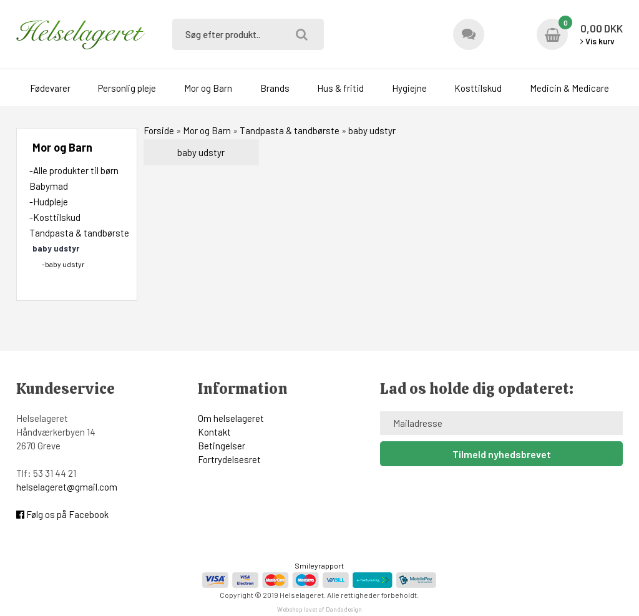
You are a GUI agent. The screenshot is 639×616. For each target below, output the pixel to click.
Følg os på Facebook (62, 514)
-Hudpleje (48, 201)
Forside (159, 130)
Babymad (48, 186)
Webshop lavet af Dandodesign (319, 609)
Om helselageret (231, 418)
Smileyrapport (319, 565)
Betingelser (221, 445)
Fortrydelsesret (229, 459)
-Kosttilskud (54, 217)
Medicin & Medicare (569, 88)
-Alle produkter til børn (74, 170)
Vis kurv (597, 41)
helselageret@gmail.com (66, 486)
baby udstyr (201, 152)
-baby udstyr (63, 264)
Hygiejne (409, 88)
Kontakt (214, 432)
